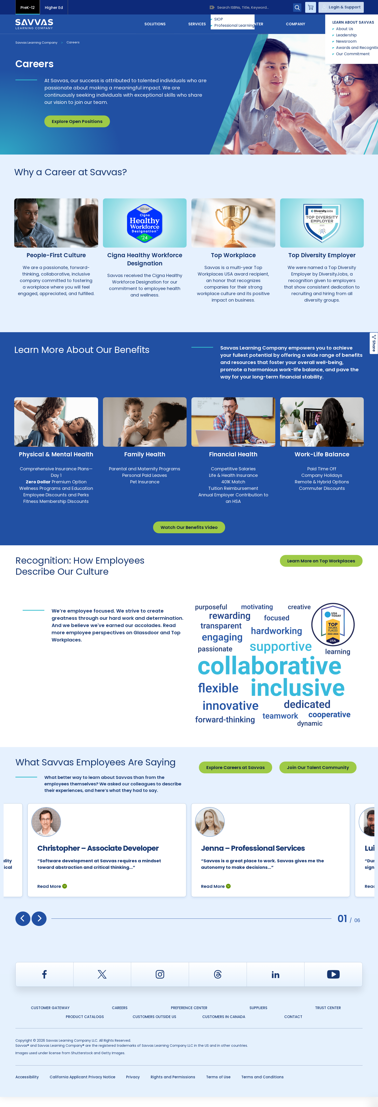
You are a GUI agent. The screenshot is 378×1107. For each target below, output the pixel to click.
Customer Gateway (50, 1017)
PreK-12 (27, 7)
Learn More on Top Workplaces (321, 561)
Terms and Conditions (262, 1087)
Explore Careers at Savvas (235, 767)
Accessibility (27, 1087)
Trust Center (328, 1017)
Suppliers (258, 1017)
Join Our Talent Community (318, 767)
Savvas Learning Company (36, 42)
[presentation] (22, 929)
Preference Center (189, 1017)
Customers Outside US (154, 1026)
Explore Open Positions (77, 121)
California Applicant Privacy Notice (82, 1087)
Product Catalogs (85, 1026)
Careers (73, 42)
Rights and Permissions (173, 1087)
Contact (342, 23)
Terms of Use (218, 1087)
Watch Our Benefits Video (189, 527)
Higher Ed (54, 7)
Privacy (133, 1087)
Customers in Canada (223, 1026)
